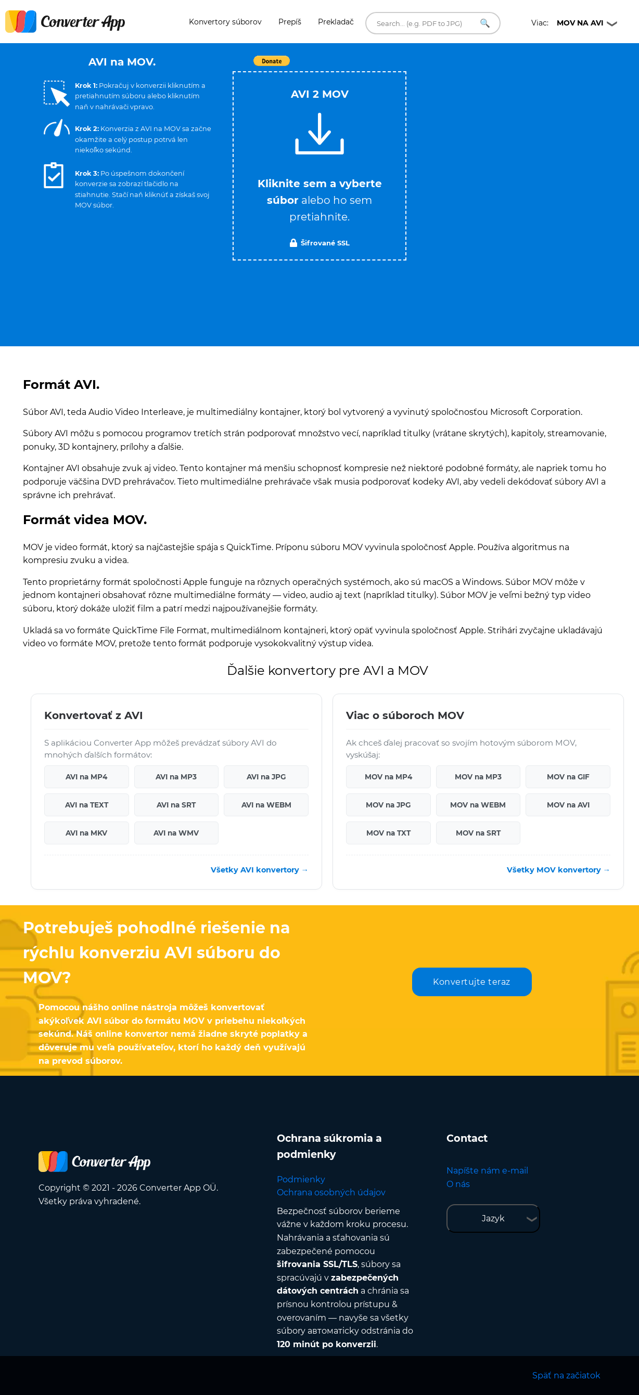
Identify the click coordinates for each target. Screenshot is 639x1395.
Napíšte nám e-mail (487, 1171)
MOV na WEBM (478, 805)
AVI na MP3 (176, 777)
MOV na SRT (478, 833)
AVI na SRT (176, 805)
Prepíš (289, 22)
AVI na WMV (176, 833)
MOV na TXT (388, 833)
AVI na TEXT (86, 805)
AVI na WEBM (266, 805)
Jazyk (493, 1218)
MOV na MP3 (478, 777)
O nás (458, 1184)
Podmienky (301, 1179)
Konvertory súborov (225, 22)
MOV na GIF (568, 777)
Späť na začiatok (566, 1375)
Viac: (567, 23)
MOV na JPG (388, 805)
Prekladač (336, 22)
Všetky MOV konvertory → (558, 870)
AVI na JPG (266, 777)
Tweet (379, 66)
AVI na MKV (86, 833)
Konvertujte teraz (471, 982)
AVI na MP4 (86, 777)
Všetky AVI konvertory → (260, 870)
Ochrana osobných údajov (331, 1192)
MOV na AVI (568, 805)
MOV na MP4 (388, 777)
